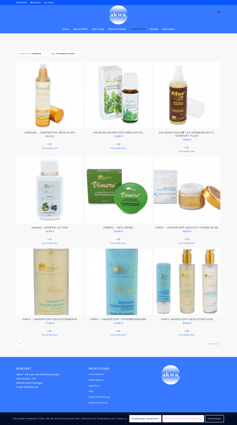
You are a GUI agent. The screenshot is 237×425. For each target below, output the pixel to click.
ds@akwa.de (31, 386)
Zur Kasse (49, 2)
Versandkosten (50, 148)
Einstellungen (214, 418)
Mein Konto (21, 2)
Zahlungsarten (96, 379)
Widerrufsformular (98, 402)
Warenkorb (35, 2)
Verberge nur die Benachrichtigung (183, 418)
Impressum (94, 385)
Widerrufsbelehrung (99, 396)
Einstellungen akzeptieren (145, 418)
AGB (91, 391)
